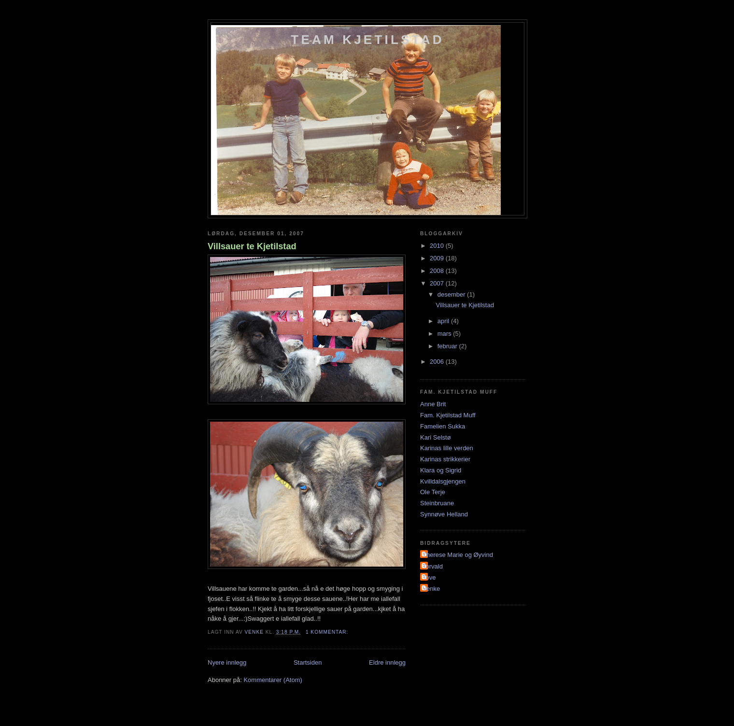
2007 (438, 283)
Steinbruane (437, 503)
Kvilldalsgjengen (443, 481)
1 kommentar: (328, 632)
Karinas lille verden (446, 448)
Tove (429, 577)
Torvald (433, 566)
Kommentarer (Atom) (272, 679)
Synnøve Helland (444, 514)
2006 (438, 361)
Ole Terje (432, 492)
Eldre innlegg (387, 662)
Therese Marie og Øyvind (458, 554)
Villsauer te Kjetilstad (252, 246)
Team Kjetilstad (367, 39)
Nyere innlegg (227, 662)
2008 (438, 270)
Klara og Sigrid (440, 470)
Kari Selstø (435, 437)
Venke (431, 588)
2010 (438, 245)
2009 (438, 258)
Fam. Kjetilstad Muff (448, 415)
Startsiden (308, 662)
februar (448, 346)
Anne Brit (433, 404)
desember (452, 294)
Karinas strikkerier (445, 459)
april (444, 321)
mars (445, 333)
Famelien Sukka (442, 426)
